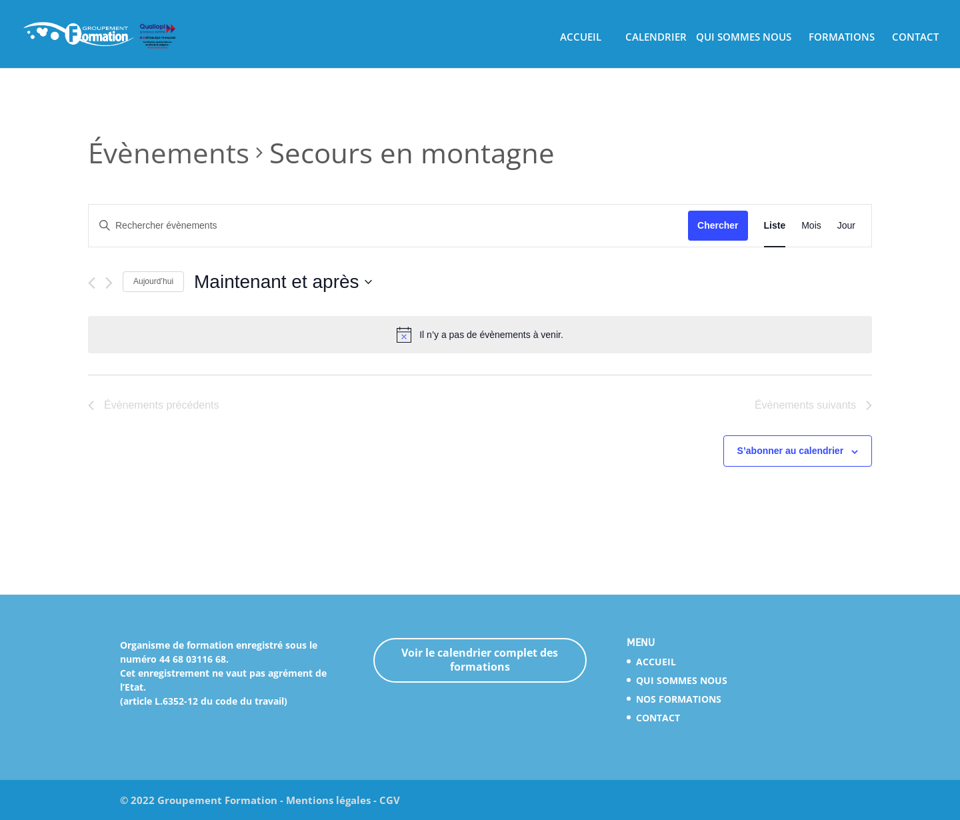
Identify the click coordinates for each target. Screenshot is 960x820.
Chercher (717, 225)
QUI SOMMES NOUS (743, 39)
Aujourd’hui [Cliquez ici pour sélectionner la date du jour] (153, 281)
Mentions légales (328, 800)
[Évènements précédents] (91, 283)
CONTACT (915, 39)
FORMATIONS (842, 39)
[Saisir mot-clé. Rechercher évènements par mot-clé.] (388, 226)
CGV (389, 800)
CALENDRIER (656, 39)
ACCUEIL (580, 39)
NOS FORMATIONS (678, 699)
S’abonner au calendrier (790, 450)
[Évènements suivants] (109, 283)
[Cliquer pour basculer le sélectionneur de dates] (283, 282)
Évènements (168, 152)
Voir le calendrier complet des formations (479, 659)
